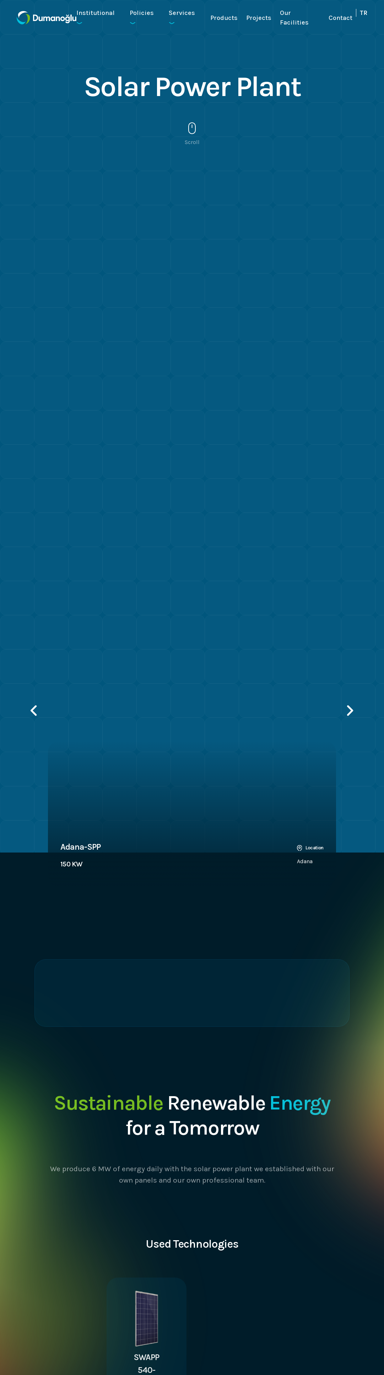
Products (224, 18)
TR (363, 13)
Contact (340, 18)
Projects (258, 18)
